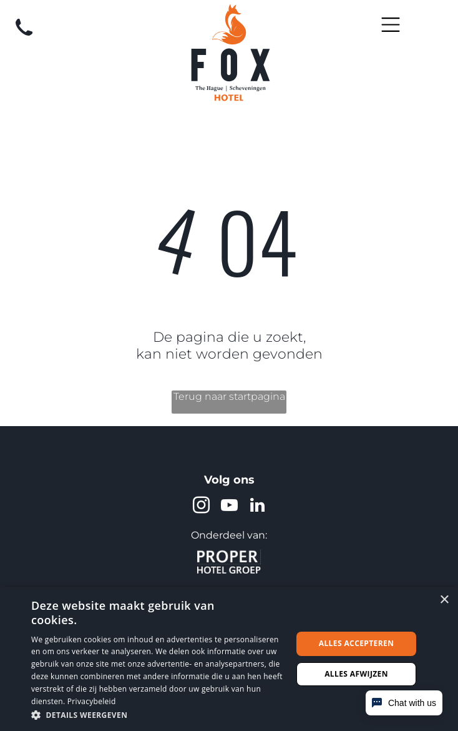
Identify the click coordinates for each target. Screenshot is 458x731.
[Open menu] (390, 25)
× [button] (444, 600)
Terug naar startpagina (229, 396)
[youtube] (229, 507)
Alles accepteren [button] (356, 643)
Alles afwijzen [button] (356, 674)
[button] (158, 714)
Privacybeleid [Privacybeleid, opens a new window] (91, 701)
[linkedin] (257, 507)
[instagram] (200, 507)
